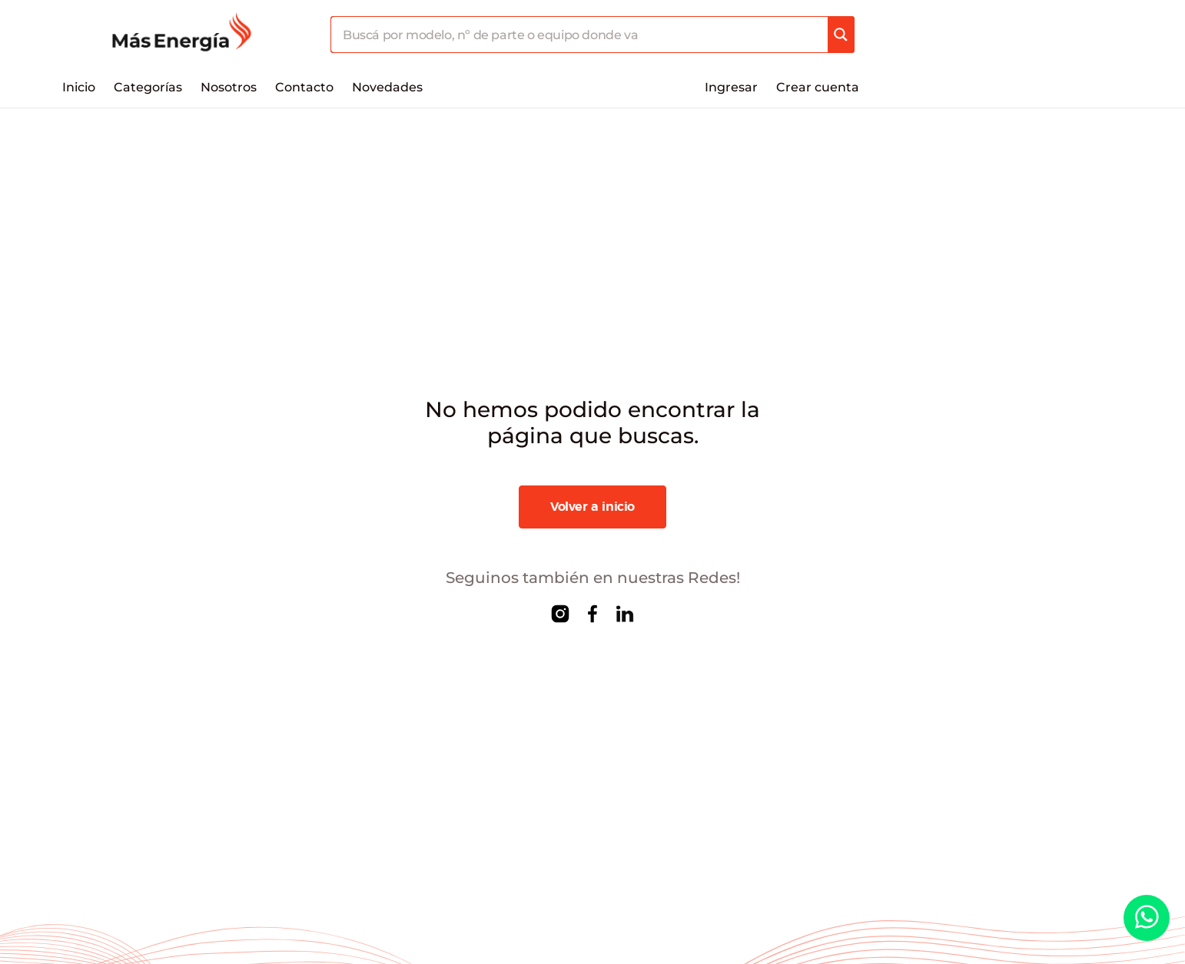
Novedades (387, 87)
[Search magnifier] (841, 34)
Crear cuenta (817, 87)
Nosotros (229, 87)
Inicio (78, 87)
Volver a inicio (592, 507)
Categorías (148, 87)
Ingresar (731, 87)
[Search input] (579, 34)
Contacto (304, 87)
